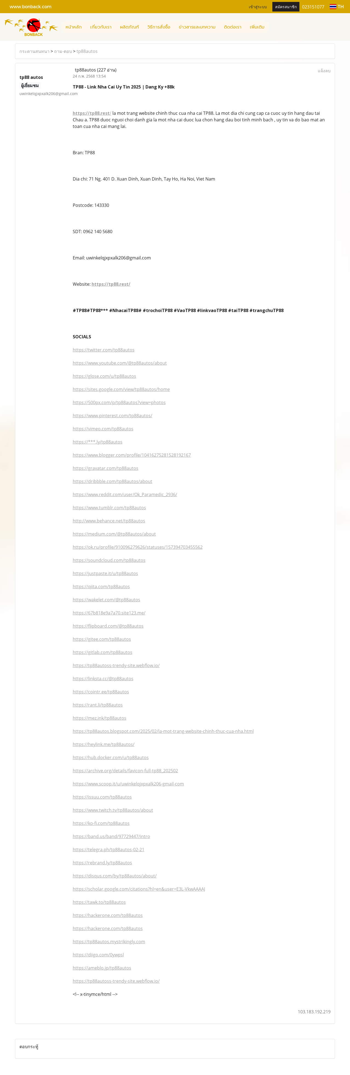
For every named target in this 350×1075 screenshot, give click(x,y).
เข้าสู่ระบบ (258, 6)
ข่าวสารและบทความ (197, 27)
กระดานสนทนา (34, 51)
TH (337, 6)
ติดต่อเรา (232, 27)
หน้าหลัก (74, 27)
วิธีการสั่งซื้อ (158, 27)
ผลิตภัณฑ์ (129, 27)
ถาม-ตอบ (63, 51)
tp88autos (87, 51)
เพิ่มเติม (257, 27)
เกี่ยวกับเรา (101, 27)
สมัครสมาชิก (286, 6)
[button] (273, 27)
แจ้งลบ (324, 71)
